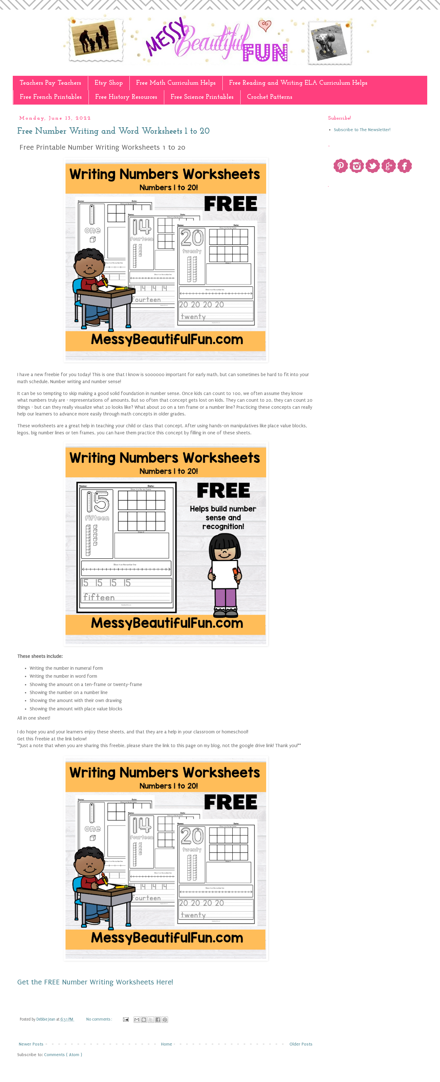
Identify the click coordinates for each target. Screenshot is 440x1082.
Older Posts (301, 1044)
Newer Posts (31, 1044)
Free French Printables (51, 97)
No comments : (99, 1019)
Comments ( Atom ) (63, 1054)
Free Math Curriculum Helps (176, 83)
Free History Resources (126, 97)
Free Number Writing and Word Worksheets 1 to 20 (113, 131)
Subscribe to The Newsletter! (362, 129)
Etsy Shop (109, 83)
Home (166, 1044)
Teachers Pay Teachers (50, 83)
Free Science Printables (202, 97)
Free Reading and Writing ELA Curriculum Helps (298, 83)
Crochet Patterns (269, 97)
